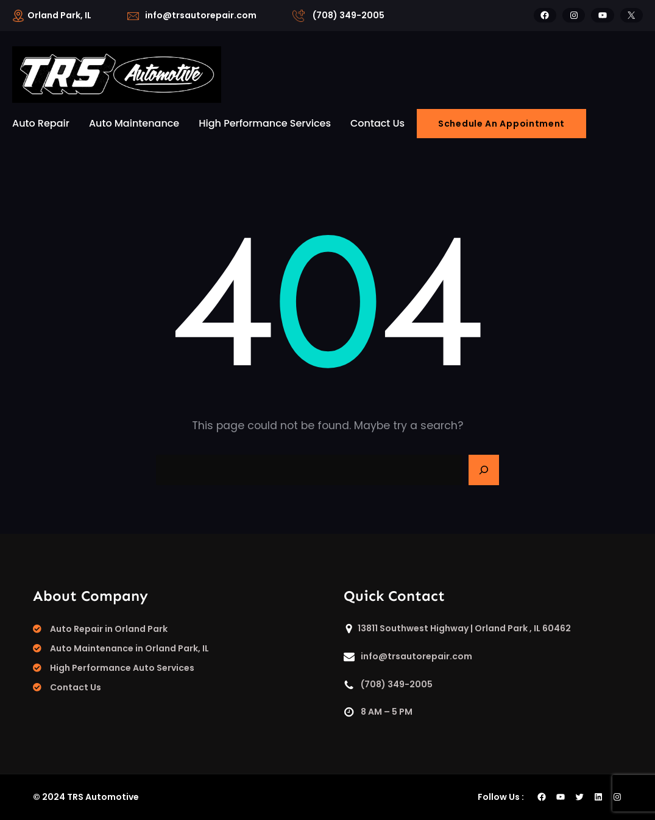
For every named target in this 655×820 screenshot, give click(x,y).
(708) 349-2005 (348, 15)
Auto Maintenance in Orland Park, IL (129, 648)
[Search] (484, 470)
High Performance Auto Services (122, 668)
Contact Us (75, 687)
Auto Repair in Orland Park (109, 629)
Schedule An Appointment (501, 123)
